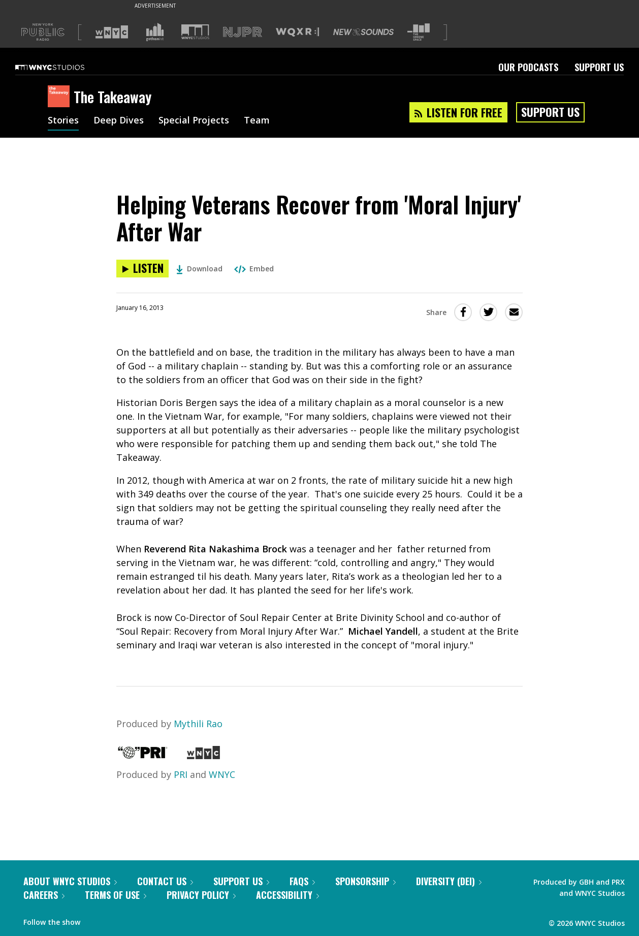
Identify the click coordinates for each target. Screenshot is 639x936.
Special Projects (193, 121)
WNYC (222, 774)
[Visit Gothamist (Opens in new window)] (155, 32)
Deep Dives (118, 121)
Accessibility (287, 894)
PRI (180, 774)
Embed (254, 268)
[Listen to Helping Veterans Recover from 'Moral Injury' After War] (142, 268)
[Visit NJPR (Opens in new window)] (242, 32)
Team (257, 121)
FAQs (302, 881)
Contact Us (165, 881)
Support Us (599, 67)
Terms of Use (115, 894)
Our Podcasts (528, 67)
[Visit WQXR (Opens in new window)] (297, 32)
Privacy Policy (201, 894)
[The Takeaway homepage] (61, 97)
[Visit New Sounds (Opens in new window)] (363, 32)
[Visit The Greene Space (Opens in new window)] (418, 32)
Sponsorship (365, 881)
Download (199, 268)
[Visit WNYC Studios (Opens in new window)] (195, 31)
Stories (63, 121)
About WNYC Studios (70, 881)
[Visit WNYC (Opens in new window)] (111, 32)
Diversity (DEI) (449, 881)
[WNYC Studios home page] (62, 67)
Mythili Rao (198, 723)
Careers (44, 894)
